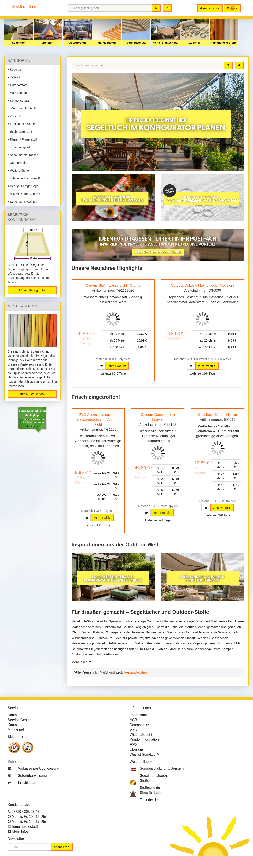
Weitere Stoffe (18, 170)
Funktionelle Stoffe (224, 42)
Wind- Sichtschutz (165, 42)
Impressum (138, 715)
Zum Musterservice (32, 394)
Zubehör (194, 42)
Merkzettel (16, 730)
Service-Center (19, 720)
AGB (133, 720)
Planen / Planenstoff (22, 139)
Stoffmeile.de (150, 788)
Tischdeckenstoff (20, 131)
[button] (232, 8)
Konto (12, 725)
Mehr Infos (20, 831)
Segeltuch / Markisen (23, 201)
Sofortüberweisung (32, 775)
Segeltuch (18, 42)
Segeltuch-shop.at (154, 775)
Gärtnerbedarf (18, 163)
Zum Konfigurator (32, 290)
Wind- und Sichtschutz (24, 108)
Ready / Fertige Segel (23, 186)
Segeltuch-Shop (24, 6)
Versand (136, 730)
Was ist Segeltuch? (144, 754)
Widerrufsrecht (141, 734)
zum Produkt (117, 366)
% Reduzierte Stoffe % (24, 194)
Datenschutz (139, 725)
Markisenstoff (106, 42)
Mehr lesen (80, 662)
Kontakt (13, 715)
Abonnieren (61, 847)
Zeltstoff (47, 42)
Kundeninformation (144, 739)
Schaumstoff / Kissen (23, 155)
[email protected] (25, 826)
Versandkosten (135, 672)
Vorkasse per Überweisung (38, 768)
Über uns (137, 749)
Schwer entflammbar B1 (25, 178)
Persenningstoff (19, 147)
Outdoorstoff (77, 42)
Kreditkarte (26, 783)
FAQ (133, 744)
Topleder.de (149, 800)
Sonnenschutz (136, 42)
